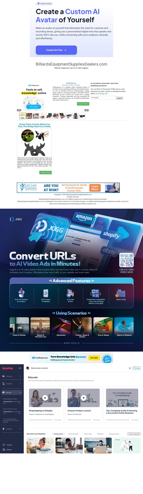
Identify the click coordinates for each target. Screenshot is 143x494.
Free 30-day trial (101, 94)
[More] (66, 100)
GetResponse (71, 83)
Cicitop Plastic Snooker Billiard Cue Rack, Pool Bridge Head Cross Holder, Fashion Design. (34, 126)
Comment (77, 85)
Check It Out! (83, 104)
